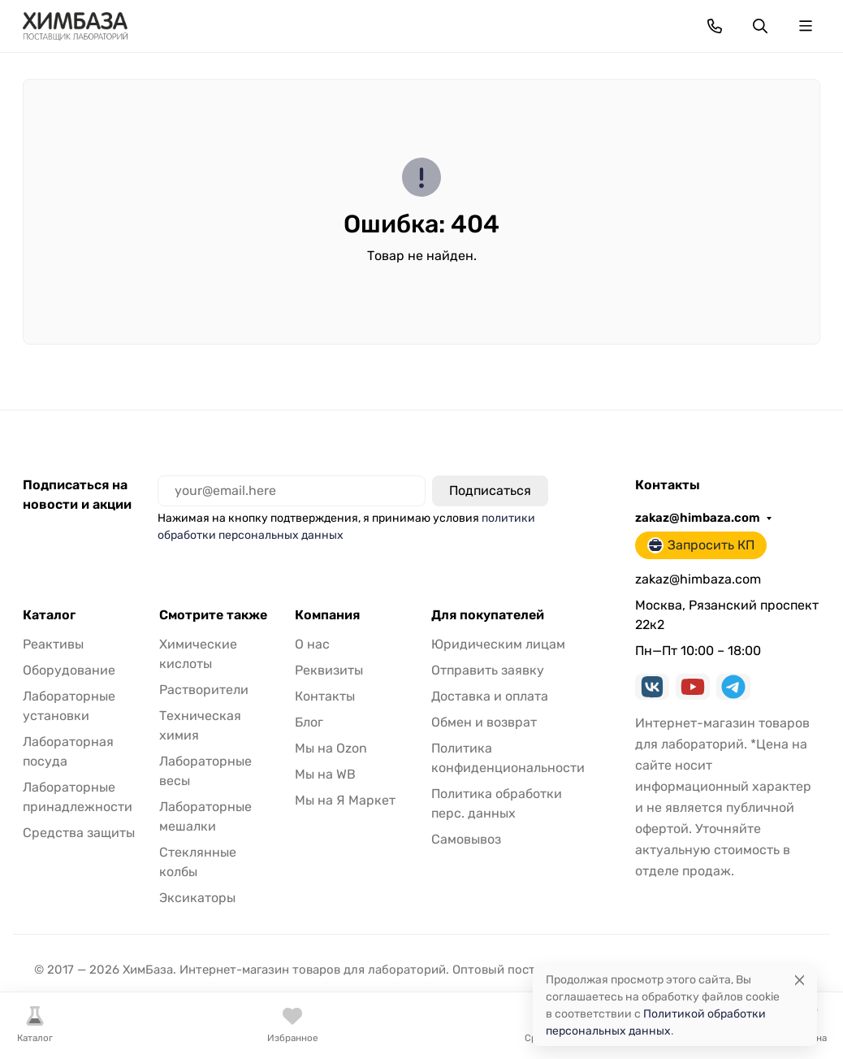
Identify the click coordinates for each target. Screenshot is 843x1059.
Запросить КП (700, 545)
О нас (312, 644)
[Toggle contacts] (714, 26)
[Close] (799, 979)
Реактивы (53, 644)
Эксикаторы (197, 897)
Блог (309, 722)
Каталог (49, 615)
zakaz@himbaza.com (697, 517)
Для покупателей (487, 615)
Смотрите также (213, 615)
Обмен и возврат (484, 722)
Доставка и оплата (489, 696)
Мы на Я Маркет (345, 800)
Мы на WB (325, 774)
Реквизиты (329, 670)
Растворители (204, 689)
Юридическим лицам (498, 644)
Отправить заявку (487, 670)
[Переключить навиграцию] (805, 26)
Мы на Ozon (331, 748)
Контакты (325, 696)
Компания (327, 615)
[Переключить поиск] (760, 26)
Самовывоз (466, 839)
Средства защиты (79, 832)
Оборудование (69, 670)
